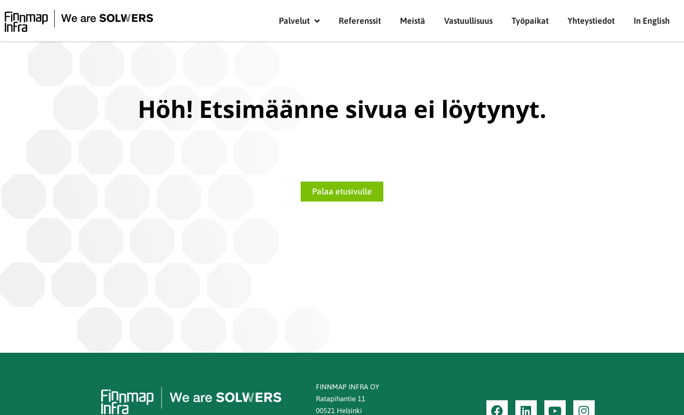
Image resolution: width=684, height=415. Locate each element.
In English (652, 21)
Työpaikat (530, 21)
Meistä (412, 21)
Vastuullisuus (468, 21)
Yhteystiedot (591, 21)
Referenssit (360, 21)
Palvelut (299, 21)
